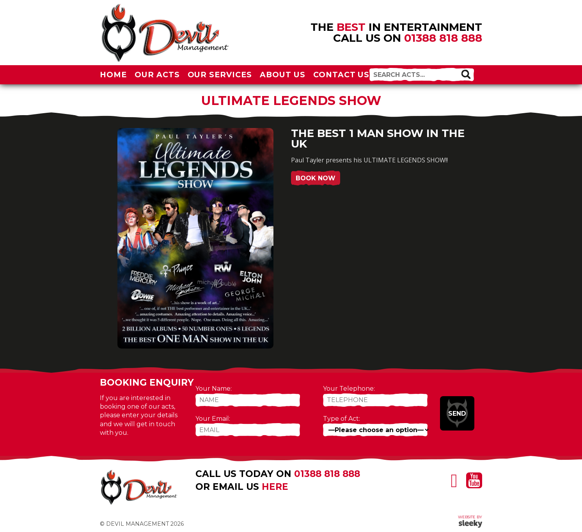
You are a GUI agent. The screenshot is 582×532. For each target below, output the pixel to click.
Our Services (220, 74)
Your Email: (212, 418)
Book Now (315, 178)
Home (113, 74)
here (275, 486)
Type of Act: (341, 418)
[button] (465, 74)
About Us (282, 74)
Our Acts (157, 74)
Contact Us (341, 74)
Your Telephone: (349, 388)
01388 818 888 (443, 37)
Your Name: (213, 388)
